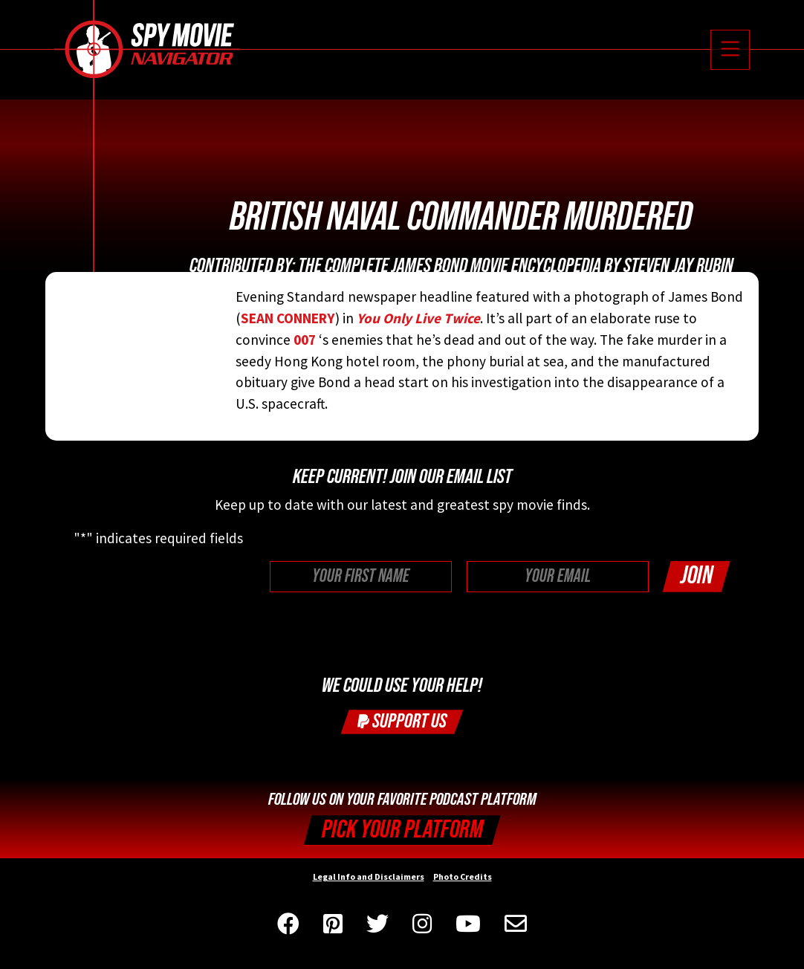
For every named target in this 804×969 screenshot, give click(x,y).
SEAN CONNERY (288, 318)
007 (305, 340)
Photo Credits (462, 876)
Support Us (402, 721)
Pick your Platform (402, 829)
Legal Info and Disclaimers (368, 876)
